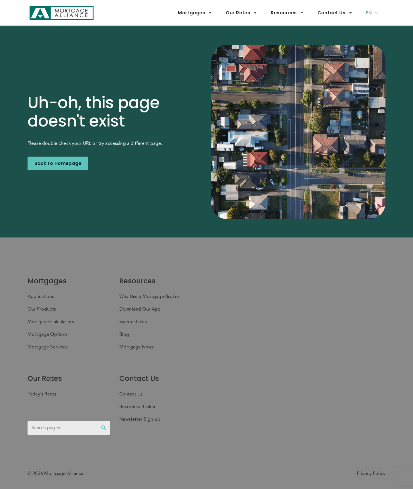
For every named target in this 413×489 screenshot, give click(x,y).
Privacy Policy (371, 473)
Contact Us (335, 13)
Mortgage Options (47, 334)
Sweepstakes (133, 321)
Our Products (42, 309)
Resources (287, 13)
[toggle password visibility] (104, 428)
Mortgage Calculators (51, 321)
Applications (41, 296)
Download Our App (140, 309)
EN (372, 13)
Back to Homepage (58, 163)
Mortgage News (136, 347)
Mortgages (195, 13)
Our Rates (241, 13)
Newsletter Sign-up (139, 419)
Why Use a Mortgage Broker (149, 296)
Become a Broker (137, 406)
